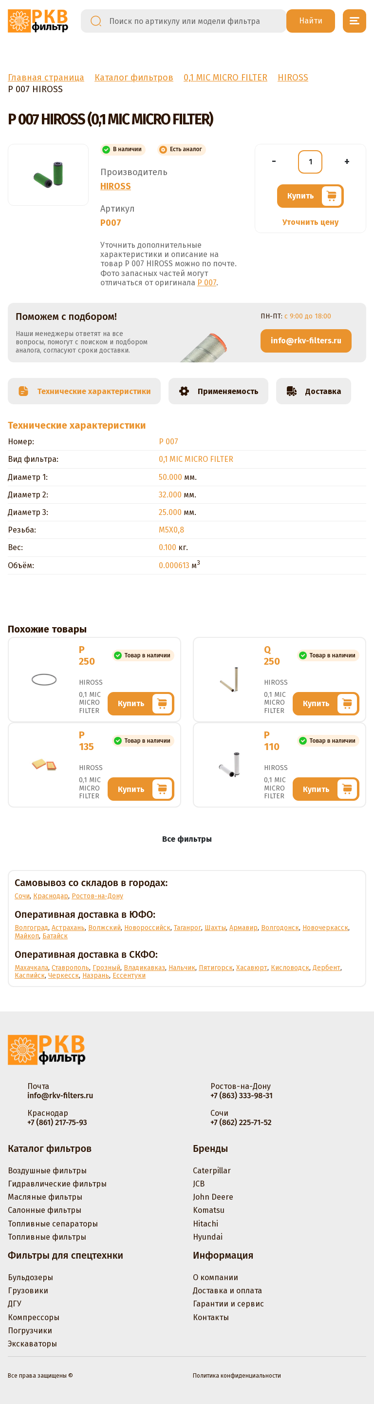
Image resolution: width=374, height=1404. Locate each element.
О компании (215, 1277)
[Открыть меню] (354, 21)
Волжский (104, 928)
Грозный (106, 968)
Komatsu (208, 1210)
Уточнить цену (310, 222)
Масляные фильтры (45, 1197)
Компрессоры (33, 1317)
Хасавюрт (251, 968)
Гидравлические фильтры (57, 1183)
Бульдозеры (30, 1277)
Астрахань (68, 928)
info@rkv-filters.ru (306, 340)
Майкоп (27, 936)
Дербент (326, 968)
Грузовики (28, 1290)
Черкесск (63, 975)
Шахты (215, 928)
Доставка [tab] (313, 391)
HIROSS (115, 186)
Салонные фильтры (44, 1210)
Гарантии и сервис (228, 1303)
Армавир (243, 928)
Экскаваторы (32, 1343)
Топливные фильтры (47, 1237)
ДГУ (14, 1303)
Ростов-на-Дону (97, 896)
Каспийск (30, 975)
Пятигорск (216, 968)
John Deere (213, 1197)
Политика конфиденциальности (237, 1375)
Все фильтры (187, 839)
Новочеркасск (325, 928)
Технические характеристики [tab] (84, 391)
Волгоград (31, 928)
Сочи (22, 896)
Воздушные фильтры (47, 1170)
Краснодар (50, 896)
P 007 (206, 282)
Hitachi (205, 1223)
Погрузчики (30, 1330)
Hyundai (208, 1237)
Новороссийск (147, 928)
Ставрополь (70, 968)
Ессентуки (129, 975)
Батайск (55, 936)
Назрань (95, 975)
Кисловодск (290, 968)
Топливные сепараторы (53, 1223)
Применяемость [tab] (218, 391)
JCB (199, 1183)
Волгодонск (280, 928)
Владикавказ (144, 968)
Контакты (211, 1317)
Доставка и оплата (227, 1290)
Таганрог (187, 928)
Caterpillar (212, 1170)
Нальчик (181, 968)
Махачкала (31, 968)
